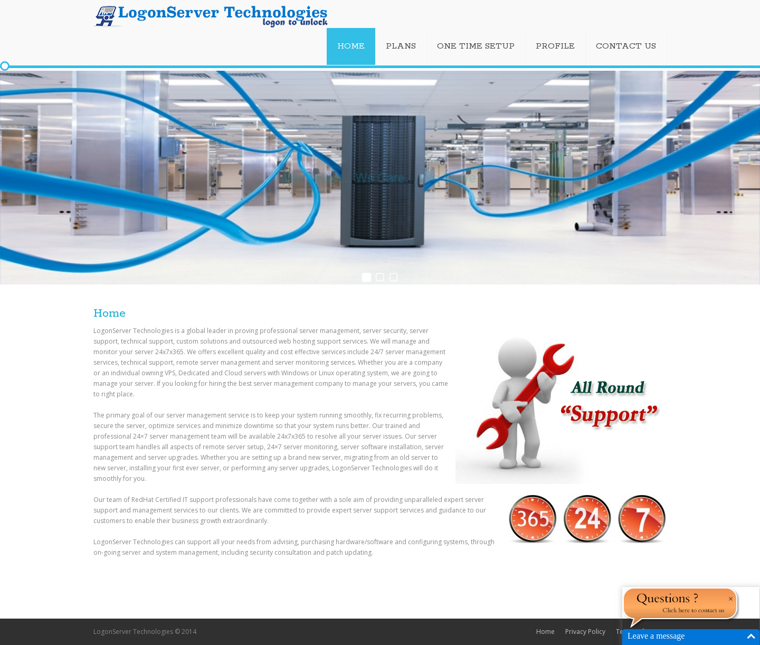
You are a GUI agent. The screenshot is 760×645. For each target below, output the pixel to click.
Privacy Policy (585, 631)
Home (545, 631)
